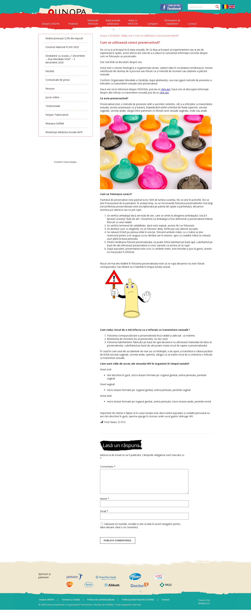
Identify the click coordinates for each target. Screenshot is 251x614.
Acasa (103, 35)
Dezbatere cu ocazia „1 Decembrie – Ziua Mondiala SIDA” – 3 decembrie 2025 (65, 59)
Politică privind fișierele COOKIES (138, 603)
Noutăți (49, 71)
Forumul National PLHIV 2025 (62, 47)
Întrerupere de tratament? (172, 22)
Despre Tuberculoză (56, 114)
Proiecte (73, 23)
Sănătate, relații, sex (120, 35)
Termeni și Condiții (71, 603)
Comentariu (107, 466)
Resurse (50, 88)
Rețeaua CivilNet (54, 123)
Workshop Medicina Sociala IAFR (63, 132)
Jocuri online (52, 97)
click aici (165, 89)
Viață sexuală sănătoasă (112, 22)
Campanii (152, 23)
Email (104, 515)
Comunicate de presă (57, 79)
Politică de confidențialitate (101, 603)
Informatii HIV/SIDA (93, 22)
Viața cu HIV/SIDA (133, 22)
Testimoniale (52, 106)
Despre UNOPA (50, 23)
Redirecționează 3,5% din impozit (64, 38)
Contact (192, 23)
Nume (104, 502)
